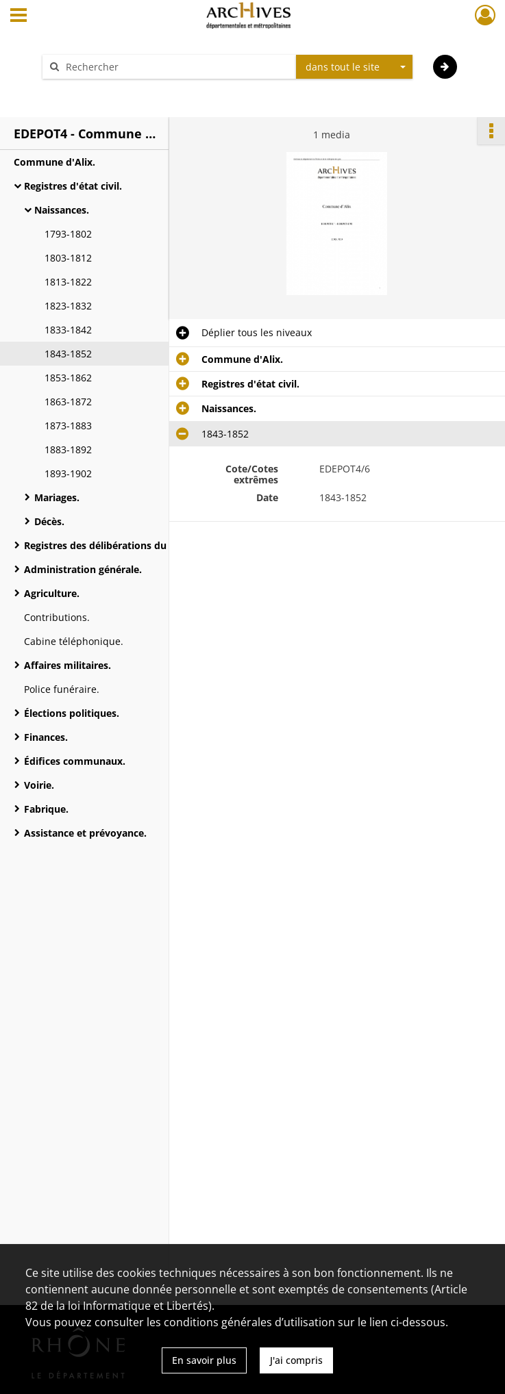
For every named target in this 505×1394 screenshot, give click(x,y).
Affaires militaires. (67, 665)
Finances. (46, 737)
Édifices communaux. (74, 761)
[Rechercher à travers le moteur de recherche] (176, 67)
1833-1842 (68, 329)
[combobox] (354, 67)
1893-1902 (68, 473)
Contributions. (57, 617)
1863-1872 (68, 401)
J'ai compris (296, 1360)
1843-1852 (68, 353)
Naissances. (61, 209)
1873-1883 (68, 425)
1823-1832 (68, 305)
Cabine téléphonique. (73, 641)
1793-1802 (68, 233)
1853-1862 (68, 377)
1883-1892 (68, 449)
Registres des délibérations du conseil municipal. (139, 545)
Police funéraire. (61, 689)
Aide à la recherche (95, 91)
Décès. (49, 521)
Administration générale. (83, 569)
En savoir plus (204, 1360)
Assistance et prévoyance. (85, 832)
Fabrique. (46, 808)
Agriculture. (51, 593)
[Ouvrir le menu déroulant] (18, 16)
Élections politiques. (71, 713)
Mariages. (56, 497)
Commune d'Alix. (54, 161)
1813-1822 (68, 281)
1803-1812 (68, 257)
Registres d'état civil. (73, 185)
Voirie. (39, 784)
